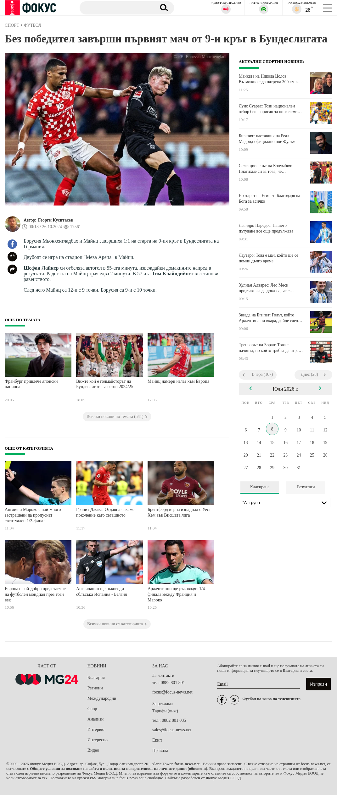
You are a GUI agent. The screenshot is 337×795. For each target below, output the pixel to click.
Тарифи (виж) (165, 711)
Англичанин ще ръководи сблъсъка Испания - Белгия (101, 591)
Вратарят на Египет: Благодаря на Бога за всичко (269, 198)
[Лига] (285, 502)
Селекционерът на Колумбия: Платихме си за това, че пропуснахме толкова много (265, 168)
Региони (95, 688)
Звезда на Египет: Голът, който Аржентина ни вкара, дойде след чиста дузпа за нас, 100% (268, 318)
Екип (157, 740)
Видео (93, 750)
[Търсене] (115, 7)
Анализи (95, 719)
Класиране (259, 487)
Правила (160, 750)
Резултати (306, 487)
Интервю (95, 729)
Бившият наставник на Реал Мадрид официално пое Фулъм (267, 139)
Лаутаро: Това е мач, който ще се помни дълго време (268, 258)
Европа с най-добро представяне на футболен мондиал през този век (35, 594)
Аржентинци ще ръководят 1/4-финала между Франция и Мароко (177, 594)
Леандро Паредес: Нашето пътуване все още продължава (266, 228)
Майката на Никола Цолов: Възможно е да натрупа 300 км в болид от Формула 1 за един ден (268, 79)
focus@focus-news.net (172, 692)
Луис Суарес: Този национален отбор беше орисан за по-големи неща (268, 109)
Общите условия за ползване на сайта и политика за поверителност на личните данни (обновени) (118, 768)
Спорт (93, 708)
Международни (101, 698)
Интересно (97, 739)
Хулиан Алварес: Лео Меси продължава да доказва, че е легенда (264, 288)
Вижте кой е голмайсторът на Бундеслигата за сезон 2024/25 (104, 384)
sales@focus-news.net (171, 729)
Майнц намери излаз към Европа (178, 381)
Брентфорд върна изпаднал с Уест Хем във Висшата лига (179, 512)
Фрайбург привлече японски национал (31, 384)
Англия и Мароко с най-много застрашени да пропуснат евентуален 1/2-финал (33, 515)
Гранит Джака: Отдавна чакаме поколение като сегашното (105, 512)
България (96, 677)
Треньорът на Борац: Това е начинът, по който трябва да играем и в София (271, 348)
